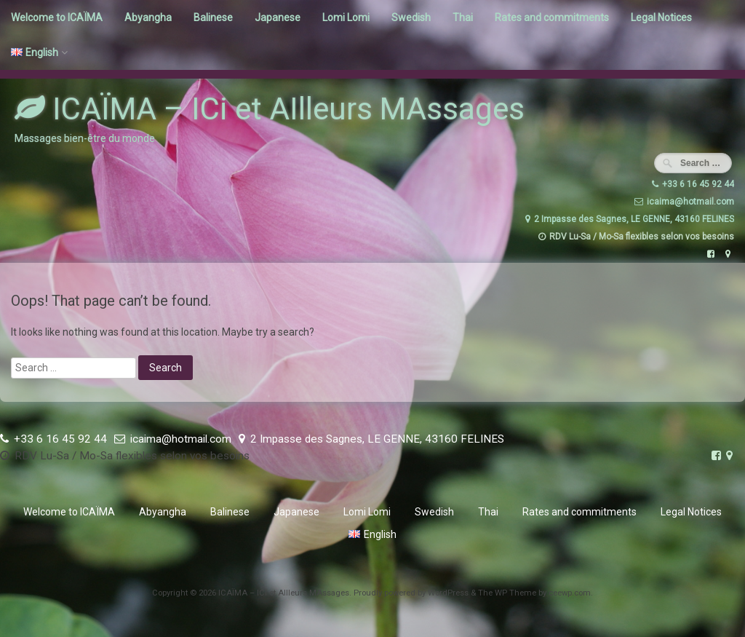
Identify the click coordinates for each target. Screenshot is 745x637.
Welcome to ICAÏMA (57, 17)
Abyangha (148, 17)
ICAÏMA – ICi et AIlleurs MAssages (270, 109)
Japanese (277, 17)
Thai (463, 17)
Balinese (213, 17)
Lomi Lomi (346, 17)
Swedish (411, 17)
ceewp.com (570, 593)
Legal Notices (661, 17)
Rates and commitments (552, 17)
